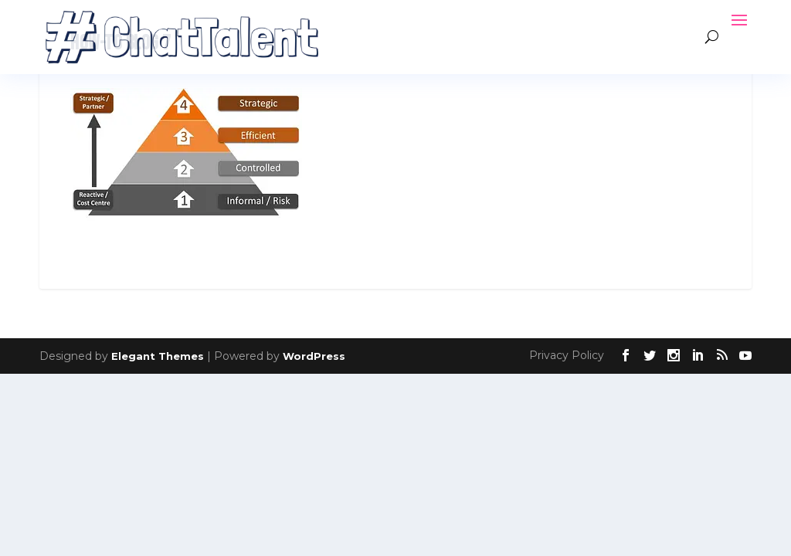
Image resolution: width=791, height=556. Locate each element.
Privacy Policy (566, 355)
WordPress (314, 356)
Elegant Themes (157, 356)
